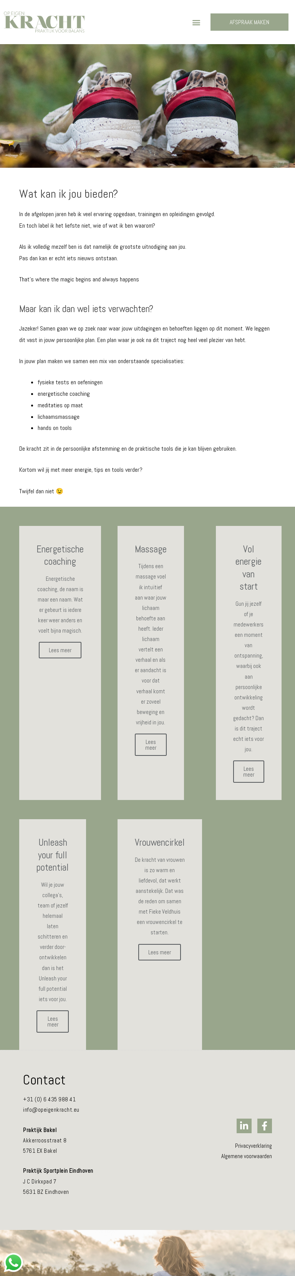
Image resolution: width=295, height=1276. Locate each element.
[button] (196, 22)
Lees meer (60, 650)
